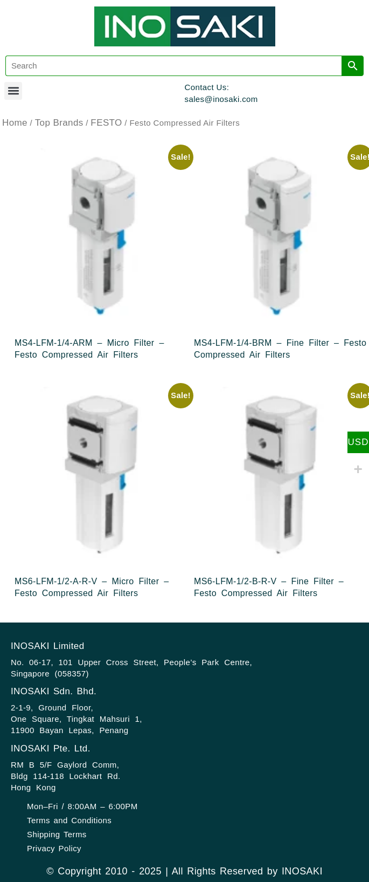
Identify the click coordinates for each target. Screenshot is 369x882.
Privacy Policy (54, 848)
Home (14, 123)
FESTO (106, 123)
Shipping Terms (57, 834)
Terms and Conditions (69, 820)
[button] (13, 91)
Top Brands (59, 123)
